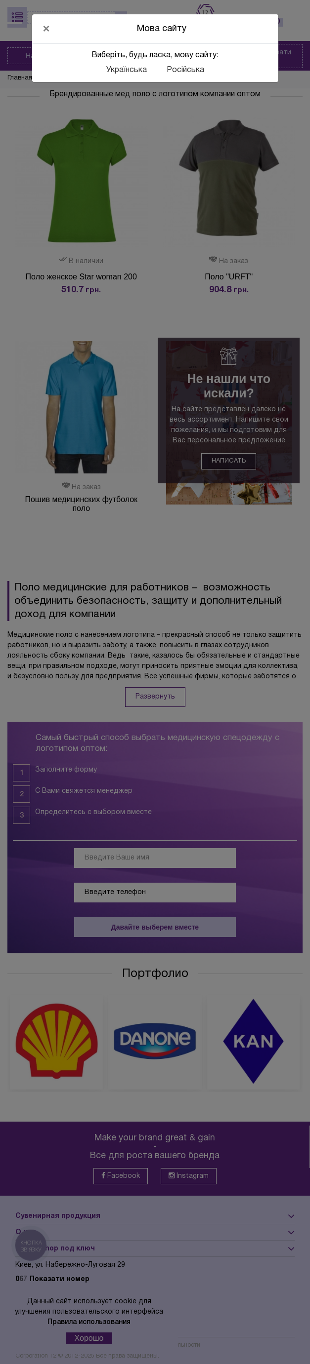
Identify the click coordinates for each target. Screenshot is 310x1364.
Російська (185, 70)
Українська (126, 70)
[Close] (46, 28)
